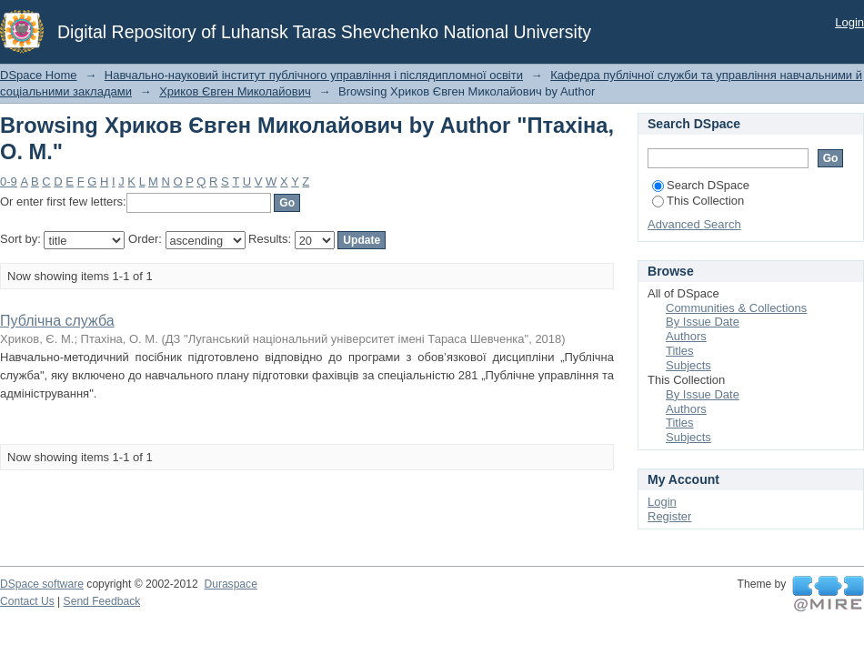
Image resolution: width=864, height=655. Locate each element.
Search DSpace (700, 185)
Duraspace (230, 584)
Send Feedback (102, 601)
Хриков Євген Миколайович (235, 91)
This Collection (698, 200)
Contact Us (27, 601)
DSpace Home (38, 75)
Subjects (688, 365)
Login (849, 22)
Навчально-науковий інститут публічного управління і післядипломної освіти (314, 75)
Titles (680, 351)
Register (669, 516)
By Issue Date (702, 321)
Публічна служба (57, 320)
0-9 (8, 181)
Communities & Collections (736, 308)
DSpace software (42, 584)
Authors (686, 336)
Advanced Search (694, 224)
